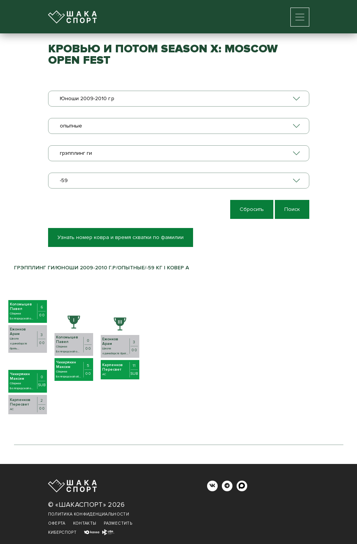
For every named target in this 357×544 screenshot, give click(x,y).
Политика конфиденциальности (88, 514)
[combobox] (178, 99)
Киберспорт (62, 532)
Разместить (118, 523)
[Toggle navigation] (299, 17)
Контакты (85, 523)
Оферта (56, 523)
